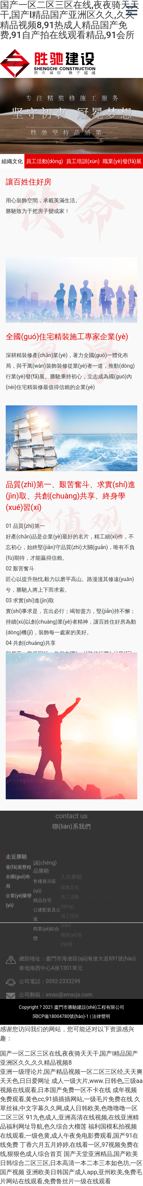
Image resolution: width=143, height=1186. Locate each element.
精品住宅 (42, 913)
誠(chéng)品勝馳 (45, 879)
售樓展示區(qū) (44, 898)
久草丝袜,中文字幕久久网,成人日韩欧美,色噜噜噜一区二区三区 (70, 1108)
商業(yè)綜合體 (46, 946)
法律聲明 (101, 1016)
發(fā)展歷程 (18, 876)
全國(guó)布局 (18, 890)
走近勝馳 (16, 865)
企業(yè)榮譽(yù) (19, 909)
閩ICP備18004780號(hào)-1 (61, 1016)
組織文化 (12, 161)
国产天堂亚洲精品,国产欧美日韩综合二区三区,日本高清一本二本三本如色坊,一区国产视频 (71, 1163)
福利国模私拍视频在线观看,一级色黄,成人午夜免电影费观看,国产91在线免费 (69, 1135)
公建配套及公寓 (47, 927)
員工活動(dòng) (44, 161)
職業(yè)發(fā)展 (122, 161)
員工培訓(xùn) (83, 161)
